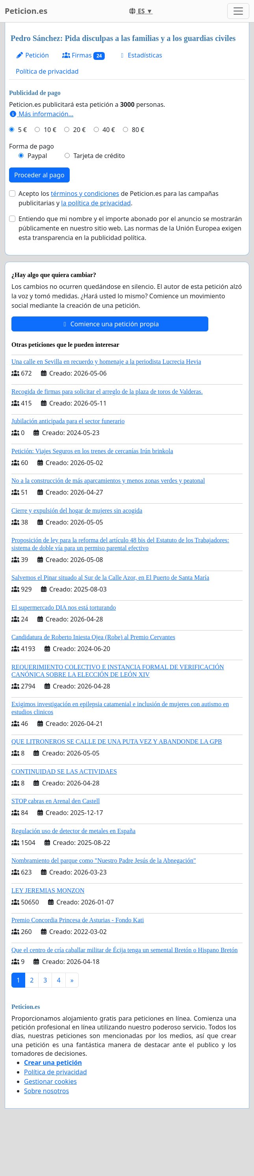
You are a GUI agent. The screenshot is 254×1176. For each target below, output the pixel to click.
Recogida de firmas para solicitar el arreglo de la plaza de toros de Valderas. (107, 391)
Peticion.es (26, 11)
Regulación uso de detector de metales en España (73, 831)
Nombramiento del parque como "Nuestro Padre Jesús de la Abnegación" (103, 860)
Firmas (83, 55)
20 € (79, 129)
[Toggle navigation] (238, 11)
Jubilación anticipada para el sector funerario (67, 421)
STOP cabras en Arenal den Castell (55, 801)
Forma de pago (31, 146)
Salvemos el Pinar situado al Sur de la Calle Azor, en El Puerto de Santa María (110, 577)
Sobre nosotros (46, 1091)
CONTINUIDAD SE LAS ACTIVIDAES (64, 771)
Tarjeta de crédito (99, 155)
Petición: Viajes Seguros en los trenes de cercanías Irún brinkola (92, 451)
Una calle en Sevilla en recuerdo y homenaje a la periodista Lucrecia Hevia (106, 361)
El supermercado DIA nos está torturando (63, 607)
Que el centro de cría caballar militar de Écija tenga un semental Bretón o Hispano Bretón (124, 950)
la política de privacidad (96, 203)
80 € (138, 129)
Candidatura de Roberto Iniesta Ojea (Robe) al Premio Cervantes (93, 637)
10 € (50, 129)
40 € (108, 129)
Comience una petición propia (110, 324)
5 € (22, 129)
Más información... (41, 114)
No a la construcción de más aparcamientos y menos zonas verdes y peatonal (108, 480)
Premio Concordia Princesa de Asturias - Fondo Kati (77, 920)
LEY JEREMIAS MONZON (47, 890)
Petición (32, 55)
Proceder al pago (39, 175)
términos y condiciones (85, 193)
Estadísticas (140, 55)
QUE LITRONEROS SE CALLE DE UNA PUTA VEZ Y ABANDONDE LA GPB (116, 741)
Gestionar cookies (50, 1081)
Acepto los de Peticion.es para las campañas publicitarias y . (119, 198)
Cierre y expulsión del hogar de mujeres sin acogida (76, 510)
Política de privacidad (47, 71)
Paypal (37, 155)
